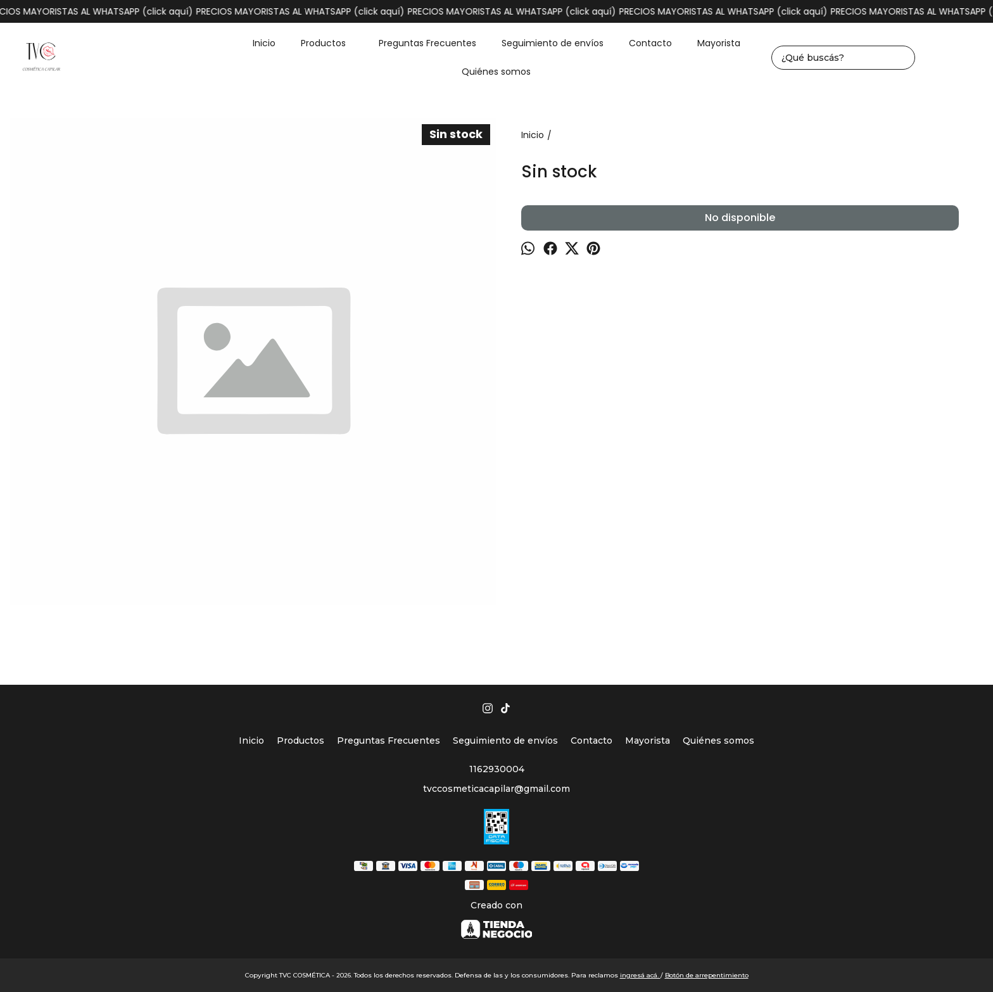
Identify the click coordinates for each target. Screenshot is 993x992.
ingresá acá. (640, 975)
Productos (329, 43)
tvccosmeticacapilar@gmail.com (496, 788)
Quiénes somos (496, 71)
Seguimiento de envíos (553, 43)
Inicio (264, 43)
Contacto (650, 43)
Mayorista (718, 43)
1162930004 (496, 769)
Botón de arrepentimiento (707, 975)
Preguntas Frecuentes (427, 43)
